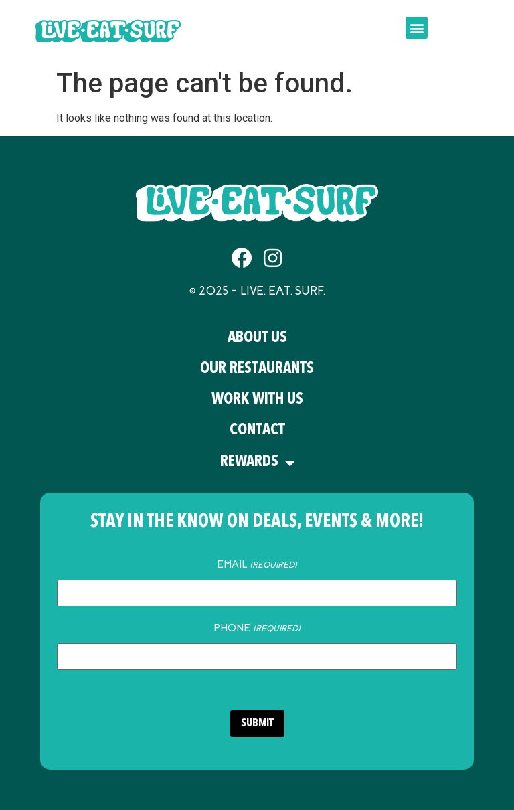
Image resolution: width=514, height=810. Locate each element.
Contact (257, 430)
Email (256, 564)
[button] (417, 28)
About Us (257, 338)
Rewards (257, 463)
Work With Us (257, 400)
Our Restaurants (257, 369)
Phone (256, 628)
